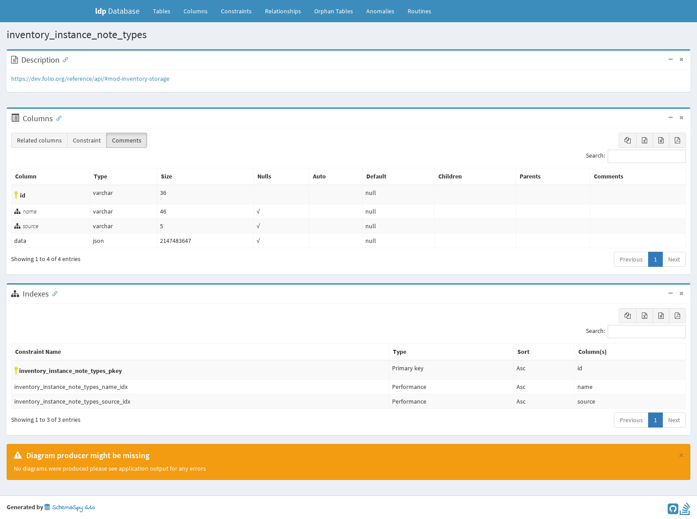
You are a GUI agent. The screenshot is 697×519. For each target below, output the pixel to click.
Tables (165, 10)
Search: (636, 156)
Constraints (236, 11)
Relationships (283, 11)
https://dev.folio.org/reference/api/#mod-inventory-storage (90, 79)
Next (674, 259)
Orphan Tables (333, 11)
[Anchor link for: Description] (64, 59)
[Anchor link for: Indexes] (53, 293)
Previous (631, 259)
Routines (419, 11)
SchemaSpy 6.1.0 (69, 507)
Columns (196, 11)
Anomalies (380, 11)
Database (117, 11)
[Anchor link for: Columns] (57, 118)
